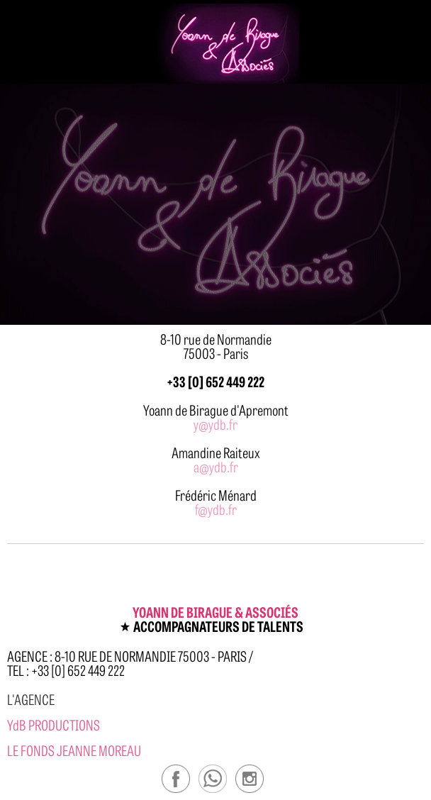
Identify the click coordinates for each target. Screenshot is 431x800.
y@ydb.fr (215, 423)
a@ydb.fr (216, 466)
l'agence (31, 699)
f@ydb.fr (216, 509)
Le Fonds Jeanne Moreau (74, 750)
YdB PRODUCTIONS (53, 724)
